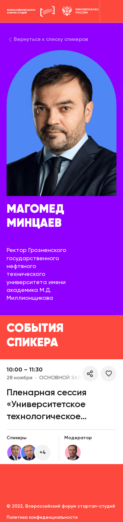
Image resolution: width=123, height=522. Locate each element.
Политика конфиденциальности (42, 517)
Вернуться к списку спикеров (51, 39)
